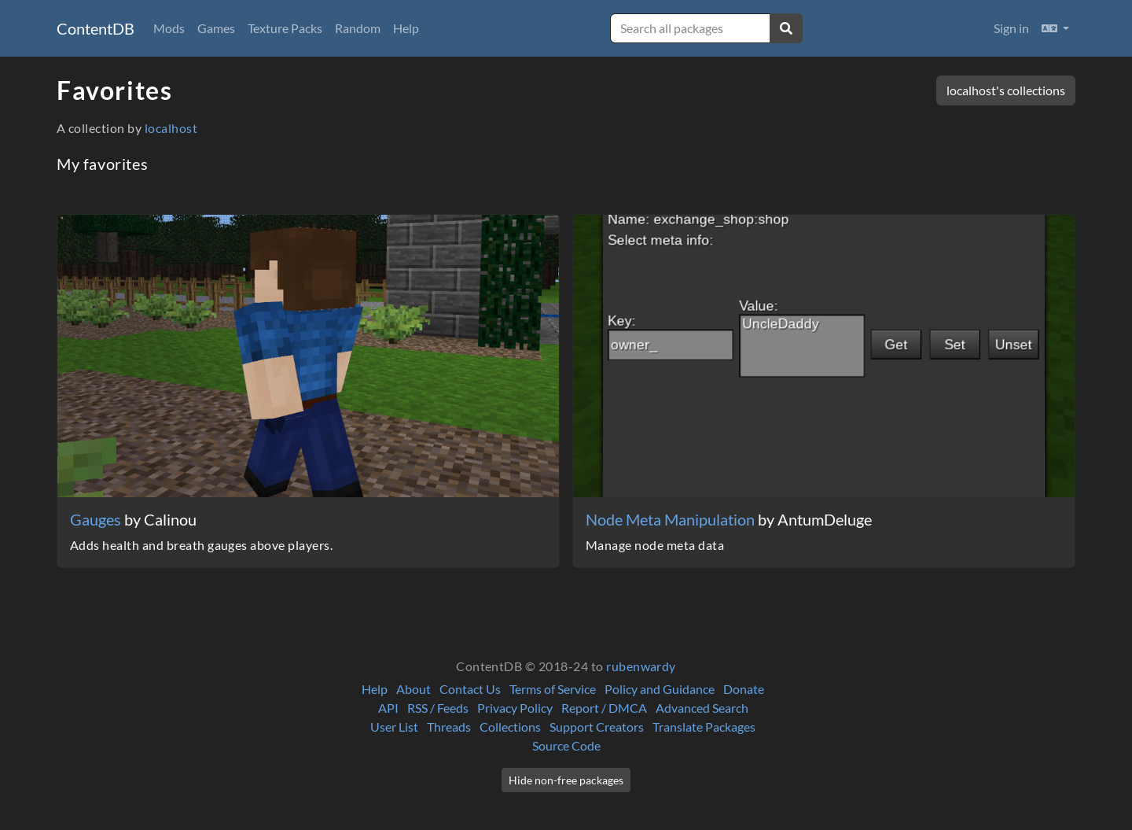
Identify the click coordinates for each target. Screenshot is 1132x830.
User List (394, 726)
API (388, 707)
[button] (1055, 28)
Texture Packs (285, 27)
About (413, 688)
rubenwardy (641, 665)
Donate (743, 688)
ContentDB (95, 28)
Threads (449, 726)
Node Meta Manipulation (672, 519)
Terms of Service (552, 688)
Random (357, 27)
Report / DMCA (604, 707)
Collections (510, 726)
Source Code (566, 745)
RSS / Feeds (438, 707)
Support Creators (596, 726)
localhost (171, 127)
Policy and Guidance (660, 688)
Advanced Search (702, 707)
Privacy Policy (515, 707)
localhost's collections (1005, 90)
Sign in (1011, 27)
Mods (169, 27)
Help (406, 27)
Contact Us (470, 688)
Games (216, 27)
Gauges (97, 519)
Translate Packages (703, 726)
